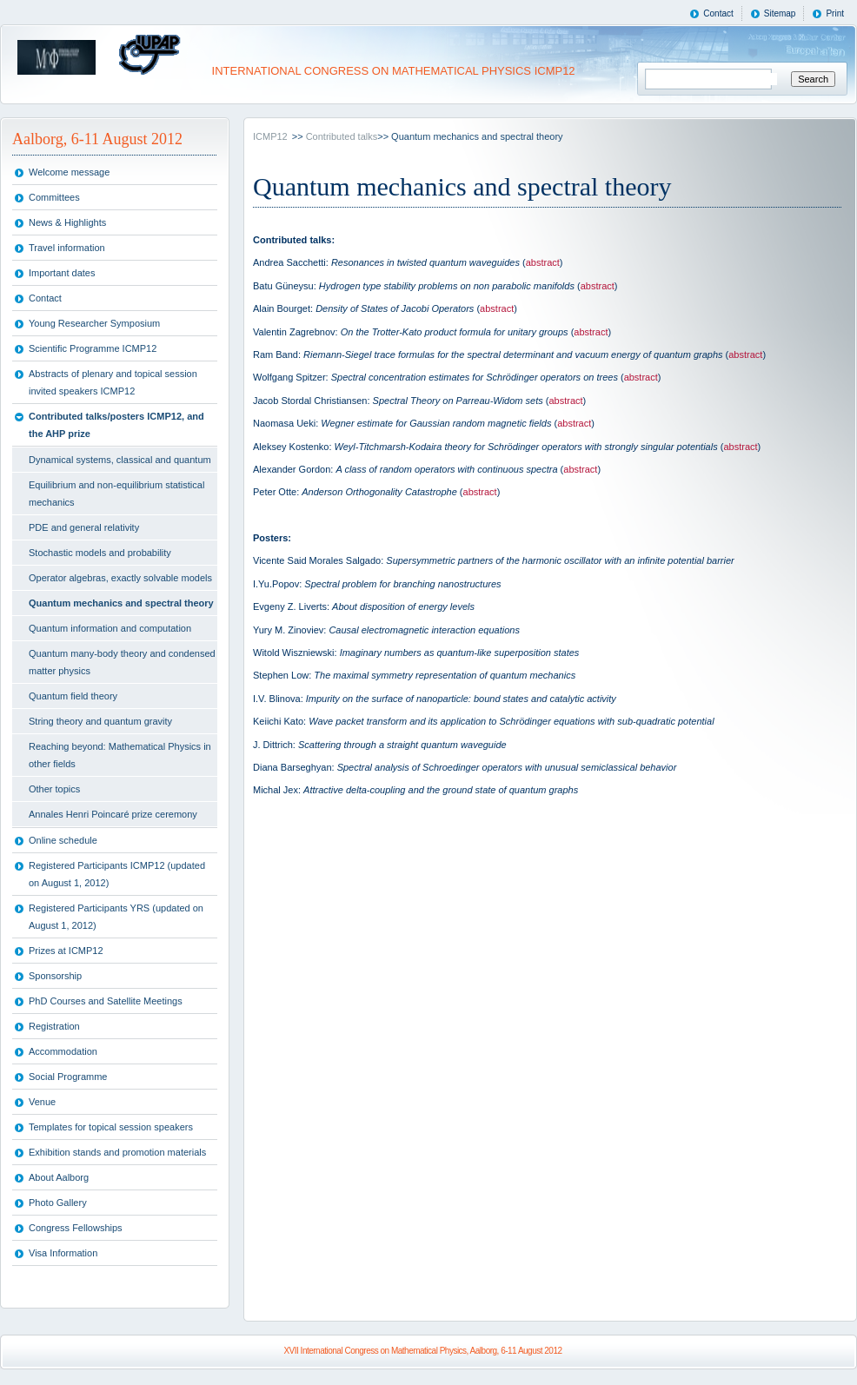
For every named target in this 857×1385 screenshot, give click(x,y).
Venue (42, 1102)
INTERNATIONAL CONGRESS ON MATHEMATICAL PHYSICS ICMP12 (392, 70)
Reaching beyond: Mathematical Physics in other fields (120, 755)
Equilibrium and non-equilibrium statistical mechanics (116, 493)
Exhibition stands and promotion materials (117, 1152)
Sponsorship (55, 976)
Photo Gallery (58, 1202)
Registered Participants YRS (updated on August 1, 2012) (116, 917)
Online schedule (63, 840)
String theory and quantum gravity (100, 721)
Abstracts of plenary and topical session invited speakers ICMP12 (113, 382)
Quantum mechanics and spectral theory (121, 603)
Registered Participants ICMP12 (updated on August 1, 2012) (117, 874)
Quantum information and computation (110, 628)
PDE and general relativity (84, 527)
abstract (543, 262)
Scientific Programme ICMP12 (92, 348)
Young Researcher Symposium (94, 323)
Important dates (62, 273)
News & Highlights (67, 222)
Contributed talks (342, 136)
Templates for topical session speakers (111, 1127)
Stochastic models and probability (100, 552)
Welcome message (69, 172)
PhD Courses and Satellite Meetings (106, 1001)
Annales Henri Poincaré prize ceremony (113, 814)
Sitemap (780, 13)
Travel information (67, 247)
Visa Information (63, 1253)
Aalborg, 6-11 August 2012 (97, 139)
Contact (718, 13)
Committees (54, 197)
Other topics (54, 789)
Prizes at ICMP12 (66, 950)
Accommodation (63, 1051)
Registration (54, 1026)
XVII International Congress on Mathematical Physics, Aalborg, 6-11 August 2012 (422, 1350)
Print (835, 13)
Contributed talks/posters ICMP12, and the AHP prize (116, 425)
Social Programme (68, 1076)
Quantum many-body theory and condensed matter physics (122, 662)
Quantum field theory (73, 696)
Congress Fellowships (76, 1228)
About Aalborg (59, 1177)
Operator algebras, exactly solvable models (120, 578)
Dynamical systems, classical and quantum (120, 459)
